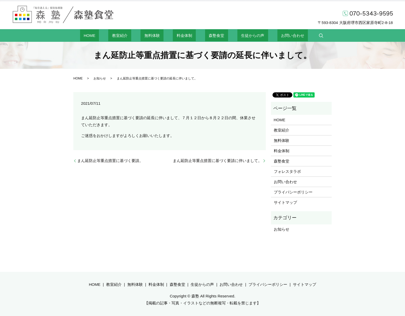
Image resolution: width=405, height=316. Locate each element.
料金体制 (184, 35)
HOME (112, 35)
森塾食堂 (209, 35)
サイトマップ (285, 202)
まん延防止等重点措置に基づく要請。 (110, 160)
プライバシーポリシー (293, 192)
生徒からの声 (238, 35)
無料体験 (159, 35)
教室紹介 (135, 35)
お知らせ (100, 78)
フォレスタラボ (287, 171)
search (295, 35)
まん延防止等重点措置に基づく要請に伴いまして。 (217, 160)
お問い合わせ (270, 35)
